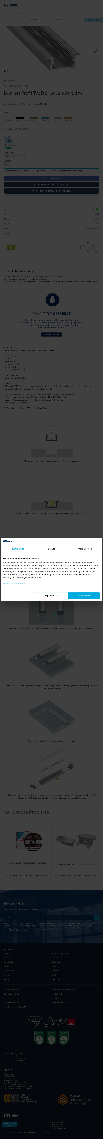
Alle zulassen (83, 595)
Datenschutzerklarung (14, 583)
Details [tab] (51, 549)
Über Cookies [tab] (85, 549)
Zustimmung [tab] (18, 549)
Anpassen (51, 595)
